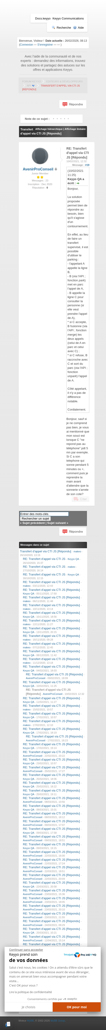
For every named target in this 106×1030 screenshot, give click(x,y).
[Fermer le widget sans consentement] (26, 950)
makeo (77, 551)
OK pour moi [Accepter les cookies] (77, 1007)
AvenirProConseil (38, 169)
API (29, 85)
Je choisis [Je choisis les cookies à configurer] (28, 1007)
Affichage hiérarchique (49, 129)
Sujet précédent (33, 523)
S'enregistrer (45, 44)
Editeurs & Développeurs (64, 81)
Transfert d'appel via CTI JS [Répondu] (45, 551)
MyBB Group (58, 1020)
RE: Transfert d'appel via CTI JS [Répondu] (51, 582)
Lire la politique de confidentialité (30, 992)
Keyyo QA (73, 559)
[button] (8, 1024)
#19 (87, 165)
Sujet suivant (56, 523)
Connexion (26, 44)
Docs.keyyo (43, 18)
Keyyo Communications (68, 18)
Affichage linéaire (75, 129)
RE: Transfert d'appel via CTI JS (44, 559)
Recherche (61, 27)
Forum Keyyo (31, 81)
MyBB (30, 1020)
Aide (78, 27)
